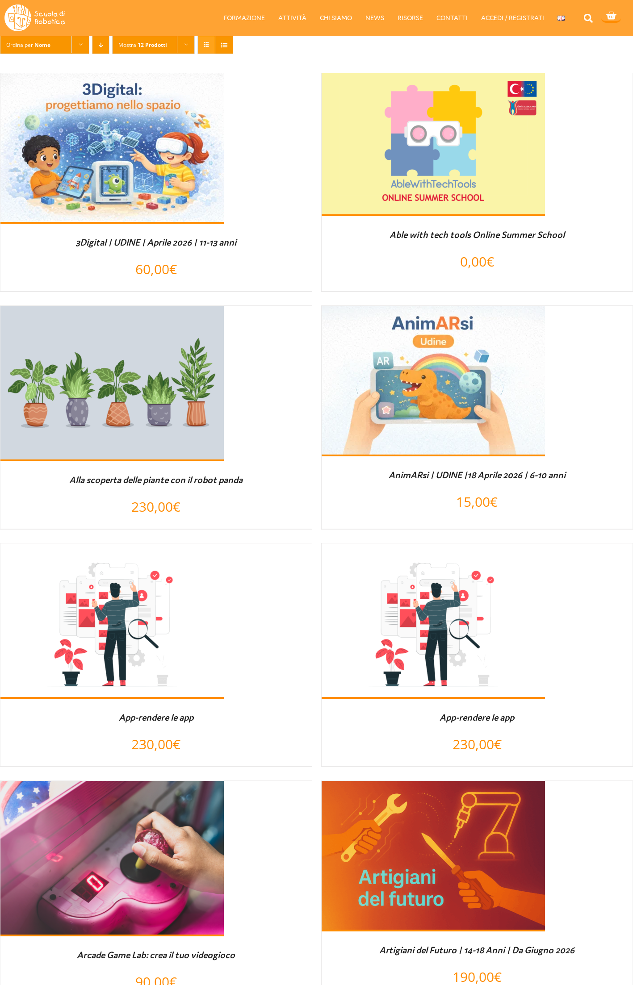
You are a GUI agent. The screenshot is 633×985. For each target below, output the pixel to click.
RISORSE (410, 17)
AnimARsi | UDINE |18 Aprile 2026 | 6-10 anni (477, 475)
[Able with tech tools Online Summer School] (433, 81)
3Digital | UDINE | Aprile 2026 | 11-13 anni (155, 242)
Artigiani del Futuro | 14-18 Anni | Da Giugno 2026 (476, 950)
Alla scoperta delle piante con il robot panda (156, 480)
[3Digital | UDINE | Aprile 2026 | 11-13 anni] (112, 81)
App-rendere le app (156, 717)
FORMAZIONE (244, 17)
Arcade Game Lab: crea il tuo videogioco (156, 955)
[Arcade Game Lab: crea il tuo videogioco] (112, 789)
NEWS (374, 17)
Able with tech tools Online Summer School (477, 235)
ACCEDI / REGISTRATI (512, 17)
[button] (588, 18)
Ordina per (28, 45)
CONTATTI (452, 17)
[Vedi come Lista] (224, 45)
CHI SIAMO (336, 17)
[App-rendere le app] (112, 551)
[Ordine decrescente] (100, 45)
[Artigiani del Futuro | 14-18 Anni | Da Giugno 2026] (433, 789)
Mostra (142, 45)
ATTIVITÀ (292, 17)
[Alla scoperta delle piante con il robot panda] (112, 314)
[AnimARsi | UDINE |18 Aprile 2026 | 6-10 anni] (433, 314)
